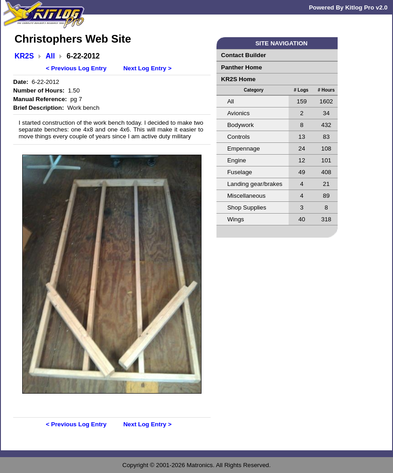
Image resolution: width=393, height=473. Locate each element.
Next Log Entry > (147, 68)
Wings (235, 219)
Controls (238, 136)
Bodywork (240, 125)
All (50, 56)
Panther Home (241, 67)
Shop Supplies (246, 207)
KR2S (24, 56)
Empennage (243, 148)
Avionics (238, 113)
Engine (236, 160)
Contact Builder (243, 55)
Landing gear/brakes (255, 183)
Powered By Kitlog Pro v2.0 (348, 7)
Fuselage (239, 172)
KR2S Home (238, 79)
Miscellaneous (246, 195)
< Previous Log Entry (76, 68)
